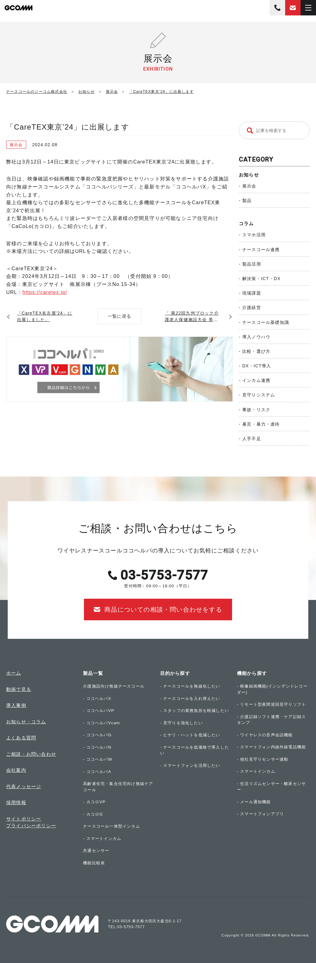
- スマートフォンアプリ (260, 814)
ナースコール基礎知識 (265, 322)
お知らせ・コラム (26, 721)
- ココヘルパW (97, 759)
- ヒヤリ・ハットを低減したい (190, 735)
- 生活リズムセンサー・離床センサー (271, 786)
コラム (246, 223)
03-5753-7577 (277, 7)
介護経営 (251, 307)
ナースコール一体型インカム (111, 826)
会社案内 (16, 770)
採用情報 (16, 802)
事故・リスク (256, 409)
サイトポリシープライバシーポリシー (31, 822)
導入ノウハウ (256, 336)
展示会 (249, 186)
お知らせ (249, 174)
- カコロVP (94, 802)
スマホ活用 (254, 234)
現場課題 (251, 293)
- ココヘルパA (97, 771)
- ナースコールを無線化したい (190, 686)
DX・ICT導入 (256, 365)
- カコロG (93, 814)
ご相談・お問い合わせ (31, 754)
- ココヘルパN (97, 747)
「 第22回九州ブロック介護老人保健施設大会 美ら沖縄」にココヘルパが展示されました (193, 317)
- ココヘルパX (97, 698)
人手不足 (251, 438)
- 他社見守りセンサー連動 (263, 759)
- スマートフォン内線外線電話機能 (271, 747)
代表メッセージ (23, 786)
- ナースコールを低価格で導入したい (194, 750)
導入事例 (16, 705)
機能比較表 (94, 863)
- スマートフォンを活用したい (190, 765)
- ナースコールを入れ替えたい (190, 698)
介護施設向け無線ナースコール (113, 686)
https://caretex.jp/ (45, 292)
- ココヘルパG (97, 735)
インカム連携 (256, 380)
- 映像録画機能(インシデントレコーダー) (272, 689)
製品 (247, 200)
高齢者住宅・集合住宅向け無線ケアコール (118, 786)
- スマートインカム (102, 838)
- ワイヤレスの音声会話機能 (265, 735)
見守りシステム (258, 394)
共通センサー (96, 850)
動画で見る (18, 689)
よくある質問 (21, 737)
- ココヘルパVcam (101, 723)
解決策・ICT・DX (261, 278)
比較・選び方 (256, 351)
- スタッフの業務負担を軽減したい (194, 710)
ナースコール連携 (261, 249)
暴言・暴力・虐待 (261, 424)
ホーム (13, 673)
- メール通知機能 (254, 802)
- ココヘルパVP (98, 710)
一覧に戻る (119, 316)
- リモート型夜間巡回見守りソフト (271, 704)
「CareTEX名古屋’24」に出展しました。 (44, 316)
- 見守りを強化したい (181, 723)
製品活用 (251, 264)
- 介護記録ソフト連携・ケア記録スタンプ (271, 719)
